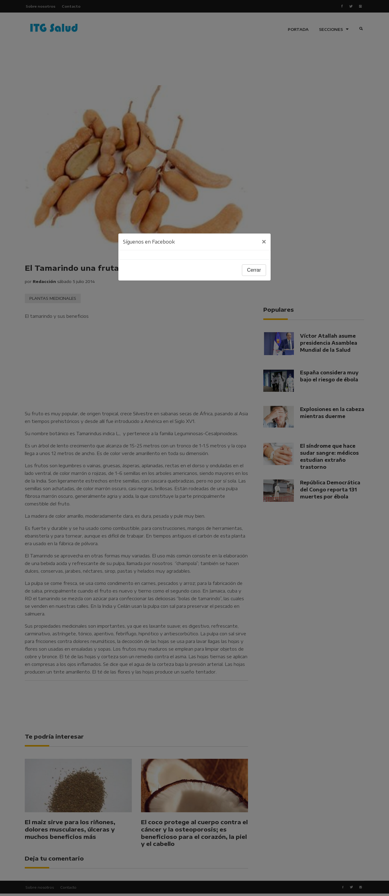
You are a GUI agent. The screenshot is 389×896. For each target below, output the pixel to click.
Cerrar (254, 270)
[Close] (264, 241)
